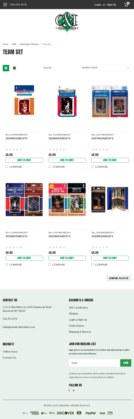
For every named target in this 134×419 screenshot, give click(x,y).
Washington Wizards (29, 44)
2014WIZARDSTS (16, 236)
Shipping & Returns (80, 331)
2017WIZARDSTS (102, 138)
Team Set (46, 44)
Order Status (76, 325)
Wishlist (73, 313)
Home (5, 44)
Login (98, 4)
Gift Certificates (78, 307)
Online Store (10, 351)
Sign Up (111, 4)
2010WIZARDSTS (102, 236)
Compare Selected (118, 278)
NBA (14, 44)
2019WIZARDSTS (16, 138)
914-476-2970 (18, 4)
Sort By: (47, 67)
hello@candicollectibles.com (19, 326)
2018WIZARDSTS (59, 138)
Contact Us (9, 357)
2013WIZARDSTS (59, 236)
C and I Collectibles (60, 405)
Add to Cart (24, 160)
